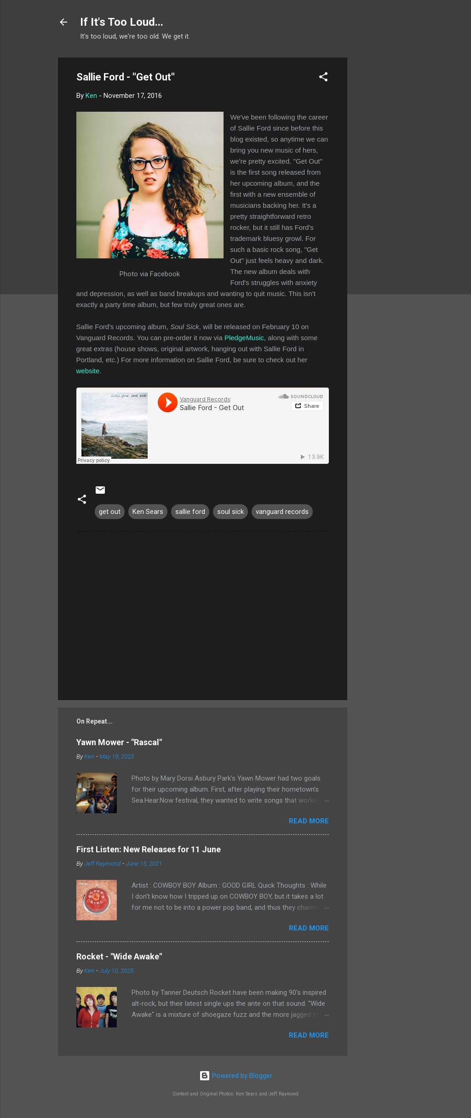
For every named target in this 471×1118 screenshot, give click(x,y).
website (88, 371)
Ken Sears (147, 512)
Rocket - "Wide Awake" (119, 956)
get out (110, 512)
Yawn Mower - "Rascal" (119, 742)
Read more (309, 821)
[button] (323, 78)
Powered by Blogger (235, 1076)
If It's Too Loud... (121, 22)
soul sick (230, 512)
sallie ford (190, 512)
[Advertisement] (384, 195)
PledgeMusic (244, 338)
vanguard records (282, 512)
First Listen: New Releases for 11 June (148, 849)
